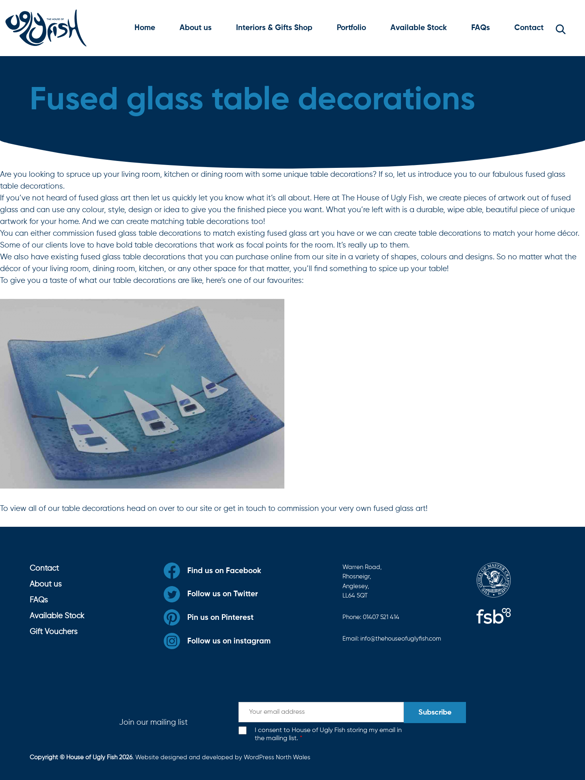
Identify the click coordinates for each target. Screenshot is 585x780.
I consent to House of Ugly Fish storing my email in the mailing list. (328, 734)
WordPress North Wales (277, 757)
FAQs (480, 28)
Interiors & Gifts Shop (274, 28)
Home (144, 28)
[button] (561, 28)
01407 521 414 (381, 617)
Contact (529, 28)
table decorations (93, 509)
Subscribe (434, 712)
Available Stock (418, 28)
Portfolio (351, 28)
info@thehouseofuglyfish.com (400, 639)
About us (196, 28)
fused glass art (399, 509)
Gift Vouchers (54, 632)
